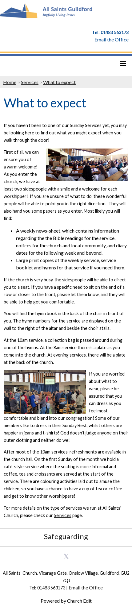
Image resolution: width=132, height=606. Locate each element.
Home (9, 82)
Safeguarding (66, 536)
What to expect (59, 82)
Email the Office (86, 587)
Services (29, 82)
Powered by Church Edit (66, 601)
